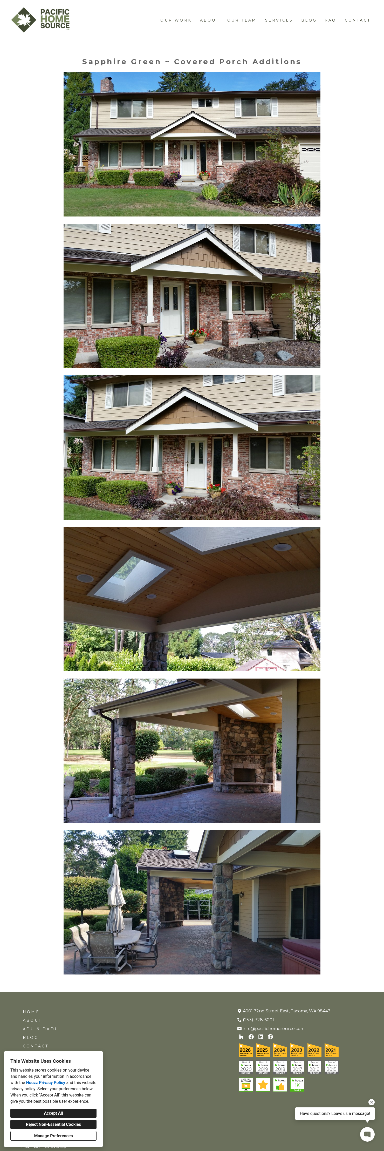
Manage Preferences (53, 1135)
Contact (358, 20)
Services (279, 20)
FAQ (331, 20)
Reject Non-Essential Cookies (53, 1124)
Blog (309, 20)
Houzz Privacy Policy (45, 1082)
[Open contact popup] (367, 1134)
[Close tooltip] (371, 1102)
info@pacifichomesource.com (274, 1028)
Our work (176, 20)
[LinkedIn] (261, 1037)
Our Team (242, 20)
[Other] (270, 1037)
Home (31, 1012)
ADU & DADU (41, 1029)
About (209, 20)
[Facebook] (251, 1037)
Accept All (53, 1113)
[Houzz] (241, 1037)
